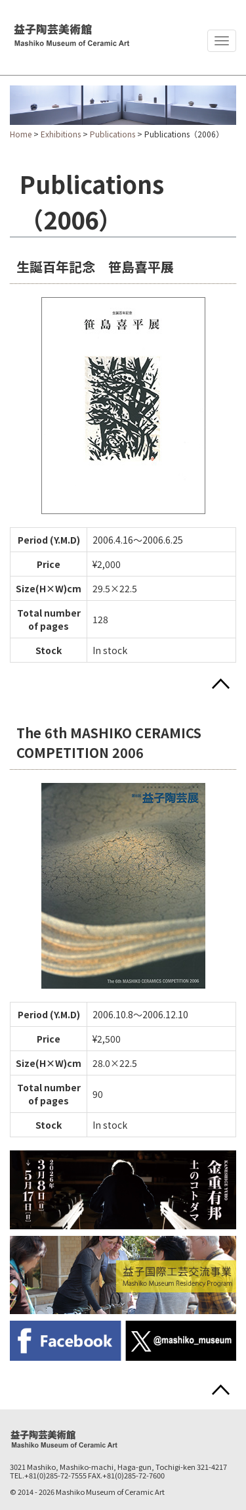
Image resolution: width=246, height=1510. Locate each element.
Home (20, 133)
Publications (112, 133)
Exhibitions (61, 133)
